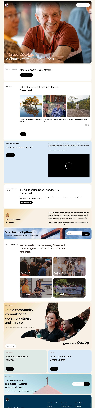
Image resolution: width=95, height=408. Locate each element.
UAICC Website (78, 406)
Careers (57, 5)
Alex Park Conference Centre (67, 405)
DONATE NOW (10, 155)
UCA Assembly (78, 405)
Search (86, 384)
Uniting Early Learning (66, 406)
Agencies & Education (39, 5)
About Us (29, 5)
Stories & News (49, 5)
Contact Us (72, 5)
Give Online (65, 5)
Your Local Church (11, 346)
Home (23, 5)
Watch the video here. (26, 75)
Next (89, 125)
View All (23, 134)
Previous (86, 125)
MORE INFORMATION (26, 202)
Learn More (9, 369)
